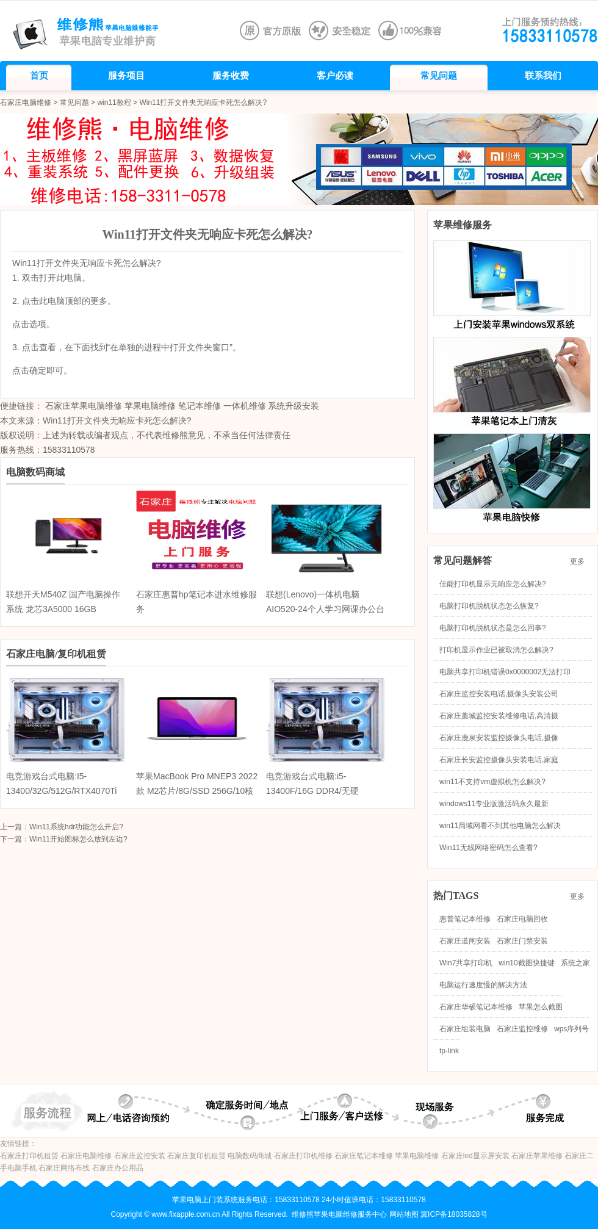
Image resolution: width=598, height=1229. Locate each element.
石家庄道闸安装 (465, 941)
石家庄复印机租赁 (196, 1156)
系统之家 (575, 963)
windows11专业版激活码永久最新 (494, 803)
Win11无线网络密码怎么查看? (488, 847)
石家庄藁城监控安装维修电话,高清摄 (498, 716)
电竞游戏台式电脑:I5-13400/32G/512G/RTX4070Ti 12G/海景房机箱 (61, 790)
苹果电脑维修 (150, 406)
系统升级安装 (293, 406)
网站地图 (404, 1214)
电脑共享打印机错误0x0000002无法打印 (505, 672)
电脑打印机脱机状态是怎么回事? (492, 628)
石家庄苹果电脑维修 (83, 406)
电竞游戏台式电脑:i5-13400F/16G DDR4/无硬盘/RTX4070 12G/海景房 (312, 790)
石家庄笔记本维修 (363, 1156)
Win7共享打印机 (465, 963)
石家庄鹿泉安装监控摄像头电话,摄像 (498, 737)
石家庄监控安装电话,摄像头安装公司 (498, 694)
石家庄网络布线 (64, 1168)
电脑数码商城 (250, 1156)
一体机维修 (244, 406)
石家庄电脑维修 (25, 102)
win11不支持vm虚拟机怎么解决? (492, 781)
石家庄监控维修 (522, 1029)
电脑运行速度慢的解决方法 (483, 985)
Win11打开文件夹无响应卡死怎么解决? (117, 420)
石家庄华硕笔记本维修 (476, 1007)
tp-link (449, 1051)
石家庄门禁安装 (522, 941)
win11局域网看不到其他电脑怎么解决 (500, 825)
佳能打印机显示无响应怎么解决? (492, 584)
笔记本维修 (199, 406)
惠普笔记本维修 (465, 919)
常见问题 (74, 102)
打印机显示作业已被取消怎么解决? (496, 650)
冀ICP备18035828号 (453, 1214)
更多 (581, 561)
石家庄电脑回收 (522, 919)
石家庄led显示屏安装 (475, 1156)
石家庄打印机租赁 (29, 1156)
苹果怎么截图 (541, 1007)
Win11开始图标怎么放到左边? (78, 839)
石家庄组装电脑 (465, 1029)
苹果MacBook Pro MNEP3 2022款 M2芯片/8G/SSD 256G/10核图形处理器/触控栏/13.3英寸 (197, 790)
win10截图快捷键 (526, 963)
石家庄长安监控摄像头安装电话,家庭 (498, 759)
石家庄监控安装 (139, 1156)
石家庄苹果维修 (537, 1156)
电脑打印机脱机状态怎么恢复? (489, 606)
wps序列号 (571, 1029)
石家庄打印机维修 (303, 1156)
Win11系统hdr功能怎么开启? (76, 827)
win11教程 (114, 102)
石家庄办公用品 (117, 1168)
